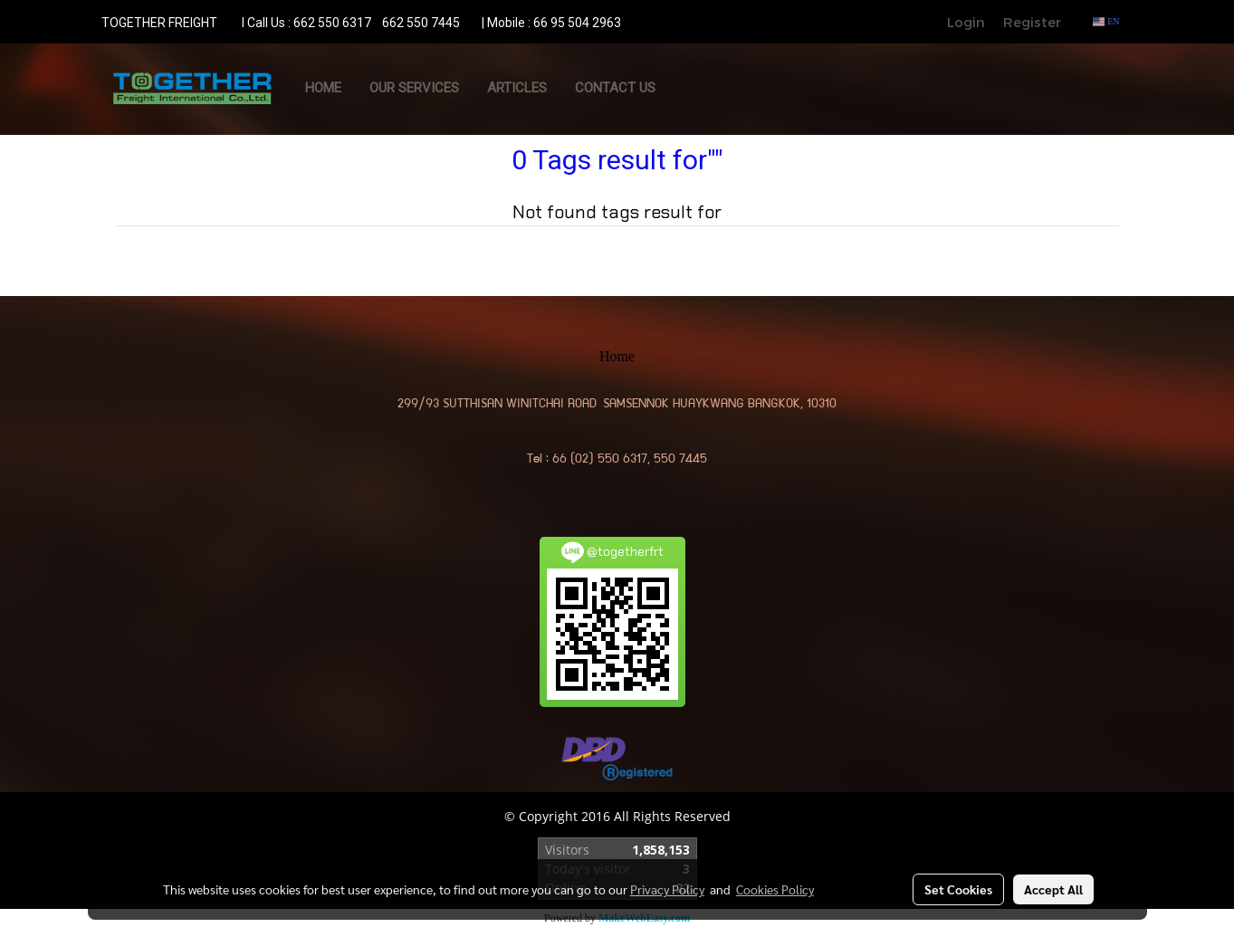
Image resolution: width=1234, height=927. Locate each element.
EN (1106, 21)
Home (323, 88)
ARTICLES (517, 88)
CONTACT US (615, 88)
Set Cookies (958, 889)
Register (1032, 22)
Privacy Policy (667, 889)
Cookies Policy (775, 889)
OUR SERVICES (414, 88)
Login (966, 22)
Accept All (1053, 889)
